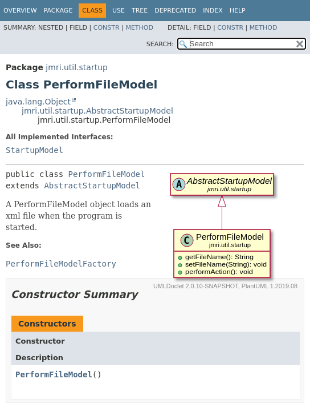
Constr (106, 27)
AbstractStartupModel (92, 185)
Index (212, 10)
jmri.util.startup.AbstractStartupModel (97, 110)
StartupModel (34, 150)
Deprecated (175, 10)
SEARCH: (160, 44)
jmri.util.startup (77, 67)
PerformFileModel (106, 174)
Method (139, 27)
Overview (20, 10)
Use (118, 10)
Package (58, 10)
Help (238, 10)
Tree (140, 10)
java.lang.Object (38, 101)
